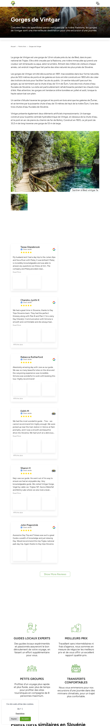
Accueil (13, 46)
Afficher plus (18, 345)
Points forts (22, 46)
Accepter (25, 719)
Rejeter (14, 719)
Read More (17, 272)
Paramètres (20, 713)
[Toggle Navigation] (98, 3)
